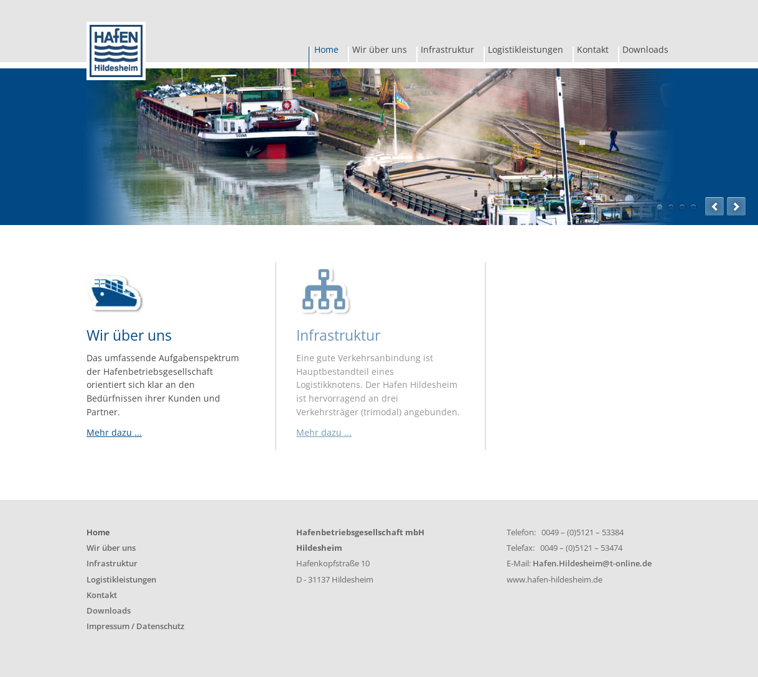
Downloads (645, 51)
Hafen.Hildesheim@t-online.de (592, 563)
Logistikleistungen (525, 51)
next (736, 206)
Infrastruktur (447, 51)
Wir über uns (379, 51)
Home (326, 51)
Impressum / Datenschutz (135, 626)
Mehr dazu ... (114, 432)
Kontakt (593, 51)
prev (714, 206)
